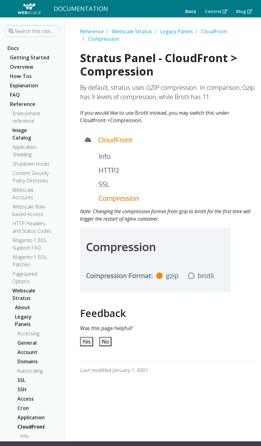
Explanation (24, 85)
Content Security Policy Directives (30, 177)
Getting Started (29, 57)
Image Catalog (21, 134)
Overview (21, 66)
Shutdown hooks (31, 163)
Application (27, 417)
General (27, 342)
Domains (27, 361)
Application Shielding (24, 151)
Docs (13, 48)
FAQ (15, 94)
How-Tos (21, 76)
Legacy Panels (23, 320)
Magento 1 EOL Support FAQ (29, 244)
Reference (22, 104)
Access (25, 398)
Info (24, 436)
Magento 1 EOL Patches (29, 261)
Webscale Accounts (23, 193)
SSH (22, 389)
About (22, 307)
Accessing (28, 333)
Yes (87, 341)
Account (27, 352)
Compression (103, 38)
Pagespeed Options (24, 277)
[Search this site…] (32, 31)
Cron (23, 408)
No (105, 341)
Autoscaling (29, 370)
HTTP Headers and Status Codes (32, 227)
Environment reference (26, 117)
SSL (21, 380)
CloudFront (27, 426)
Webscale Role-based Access (29, 210)
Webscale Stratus (23, 294)
